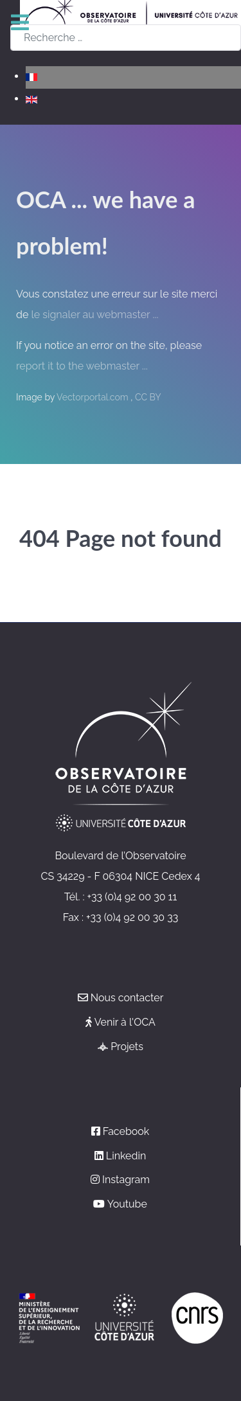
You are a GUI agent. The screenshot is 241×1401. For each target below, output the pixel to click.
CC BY (148, 397)
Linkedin (126, 1156)
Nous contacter (127, 998)
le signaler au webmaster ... (94, 314)
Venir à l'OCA (125, 1022)
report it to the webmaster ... (82, 366)
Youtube (127, 1204)
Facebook (126, 1131)
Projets (127, 1046)
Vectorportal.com (93, 397)
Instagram (126, 1179)
